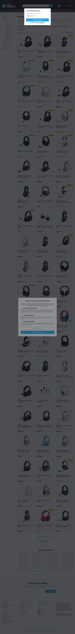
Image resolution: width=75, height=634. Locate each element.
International (31, 16)
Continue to (37, 22)
